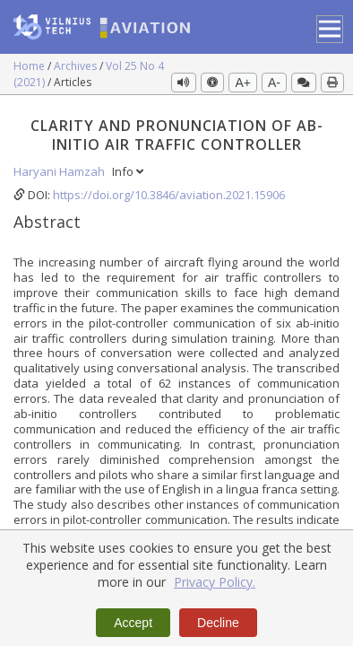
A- (274, 82)
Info (127, 171)
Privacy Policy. (214, 581)
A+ (243, 82)
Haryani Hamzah (60, 171)
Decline (218, 622)
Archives (76, 66)
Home (30, 66)
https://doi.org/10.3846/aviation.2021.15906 (169, 195)
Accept (133, 622)
